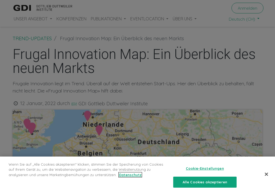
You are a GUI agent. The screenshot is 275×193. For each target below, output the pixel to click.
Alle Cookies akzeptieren (205, 184)
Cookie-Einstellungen (205, 170)
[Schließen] (266, 176)
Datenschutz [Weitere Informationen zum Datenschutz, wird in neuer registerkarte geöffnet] (130, 177)
